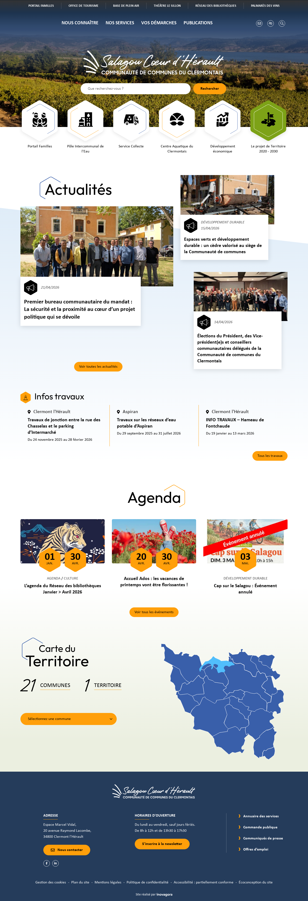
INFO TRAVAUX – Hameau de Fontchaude (235, 423)
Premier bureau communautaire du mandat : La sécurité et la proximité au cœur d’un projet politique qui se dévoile (79, 309)
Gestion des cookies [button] (50, 882)
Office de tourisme (87, 6)
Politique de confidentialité (147, 882)
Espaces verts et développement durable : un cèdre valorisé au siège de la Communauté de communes (223, 245)
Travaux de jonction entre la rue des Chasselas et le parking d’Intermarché (64, 426)
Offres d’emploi (255, 849)
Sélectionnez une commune (49, 719)
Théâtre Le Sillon (171, 6)
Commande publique (260, 827)
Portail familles (44, 6)
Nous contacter (67, 850)
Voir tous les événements (154, 612)
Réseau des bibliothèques (219, 6)
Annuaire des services (261, 816)
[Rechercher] (282, 23)
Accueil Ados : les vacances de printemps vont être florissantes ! (154, 581)
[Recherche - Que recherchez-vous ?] (136, 88)
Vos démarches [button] (158, 23)
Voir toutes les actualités (98, 367)
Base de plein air (129, 6)
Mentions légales (108, 882)
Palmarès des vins (269, 6)
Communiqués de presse (263, 838)
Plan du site (80, 882)
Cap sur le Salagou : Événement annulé (245, 589)
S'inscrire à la (162, 844)
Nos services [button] (120, 23)
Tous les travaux (269, 456)
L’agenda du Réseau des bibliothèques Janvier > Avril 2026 (62, 589)
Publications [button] (198, 23)
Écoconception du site (256, 882)
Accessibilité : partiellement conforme (203, 882)
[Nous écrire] (259, 23)
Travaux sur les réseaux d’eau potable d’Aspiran (146, 423)
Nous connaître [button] (80, 23)
